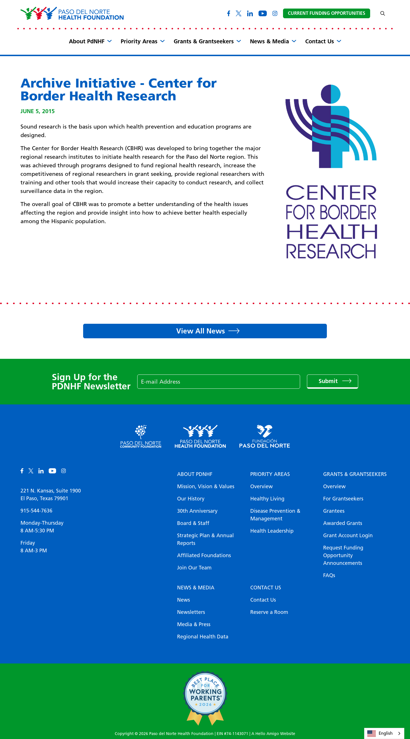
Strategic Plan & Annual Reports (205, 539)
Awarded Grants (342, 523)
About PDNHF (194, 474)
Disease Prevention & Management (275, 515)
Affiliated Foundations (204, 555)
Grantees (334, 511)
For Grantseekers (343, 499)
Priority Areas (139, 41)
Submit (329, 381)
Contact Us (319, 41)
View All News (200, 331)
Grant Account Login (348, 535)
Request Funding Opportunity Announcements (343, 555)
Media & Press (193, 624)
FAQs (329, 575)
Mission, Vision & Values (205, 486)
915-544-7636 (36, 511)
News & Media (269, 41)
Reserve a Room (269, 612)
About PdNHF (86, 41)
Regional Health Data (202, 637)
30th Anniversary (197, 511)
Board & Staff (193, 523)
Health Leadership (272, 531)
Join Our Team (194, 568)
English (380, 733)
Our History (190, 499)
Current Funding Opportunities (326, 13)
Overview (261, 486)
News (183, 600)
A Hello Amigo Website (273, 733)
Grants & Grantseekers (204, 41)
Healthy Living (267, 499)
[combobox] (384, 733)
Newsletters (191, 612)
